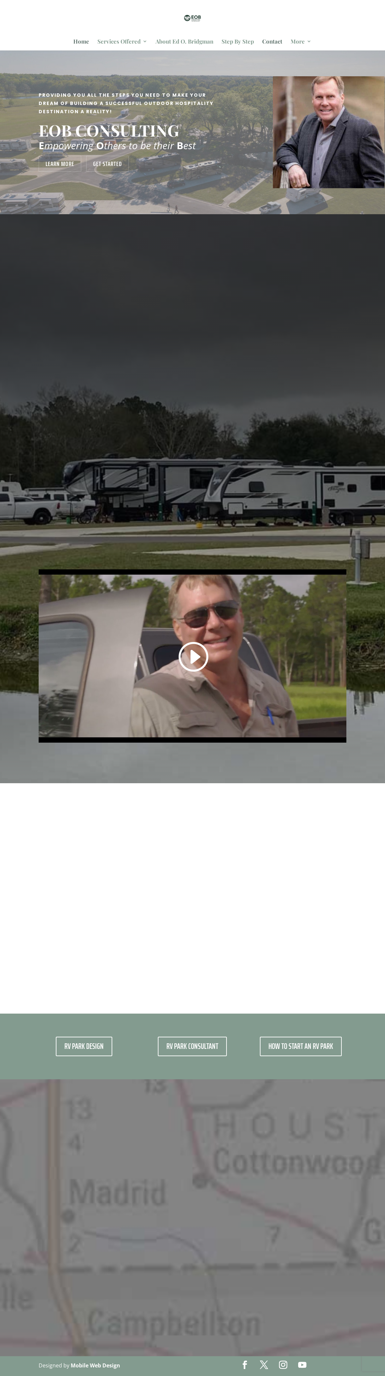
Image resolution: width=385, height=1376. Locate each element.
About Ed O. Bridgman (184, 42)
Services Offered (119, 42)
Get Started (107, 163)
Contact (272, 42)
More (298, 42)
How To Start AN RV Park (300, 1046)
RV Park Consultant (192, 1046)
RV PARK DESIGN (84, 1046)
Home (81, 42)
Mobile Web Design (95, 1365)
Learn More (60, 163)
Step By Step (238, 42)
